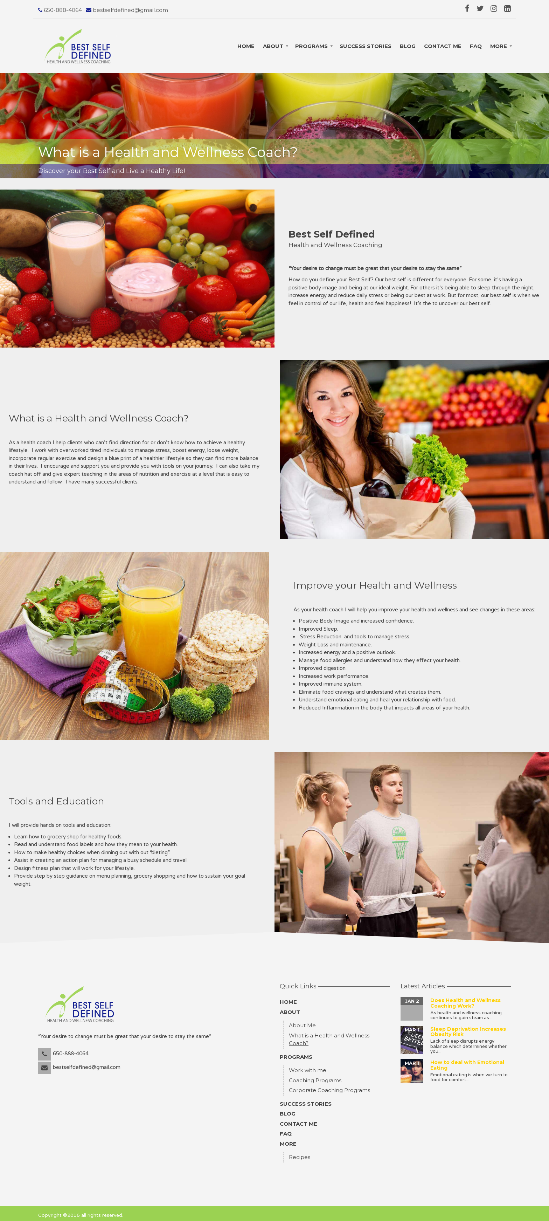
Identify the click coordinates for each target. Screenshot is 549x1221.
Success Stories (365, 46)
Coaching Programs (315, 1077)
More (498, 46)
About (273, 46)
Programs (311, 46)
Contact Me (442, 46)
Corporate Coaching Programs (329, 1087)
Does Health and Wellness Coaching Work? (465, 1000)
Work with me (307, 1067)
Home (246, 46)
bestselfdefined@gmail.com (129, 10)
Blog (408, 46)
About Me (302, 1022)
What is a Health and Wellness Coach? (329, 1036)
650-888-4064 (62, 10)
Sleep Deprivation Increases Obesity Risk (468, 1028)
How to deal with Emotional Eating (467, 1062)
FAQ (476, 46)
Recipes (299, 1154)
